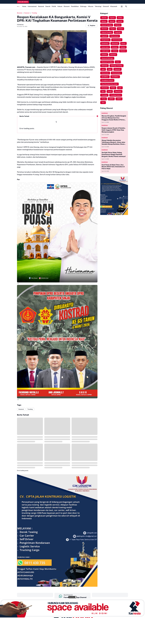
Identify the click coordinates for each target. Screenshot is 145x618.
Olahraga (83, 6)
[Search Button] (126, 6)
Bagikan (91, 25)
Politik (54, 6)
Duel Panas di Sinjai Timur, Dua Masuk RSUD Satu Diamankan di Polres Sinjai (113, 167)
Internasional (32, 6)
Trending (30, 409)
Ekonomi (67, 6)
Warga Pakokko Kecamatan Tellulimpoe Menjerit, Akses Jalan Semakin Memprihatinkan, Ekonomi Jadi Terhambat (114, 142)
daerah (105, 113)
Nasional (41, 6)
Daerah (47, 6)
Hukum (59, 6)
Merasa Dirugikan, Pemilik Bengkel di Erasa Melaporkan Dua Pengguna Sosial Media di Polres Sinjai (114, 118)
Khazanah (113, 6)
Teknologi (98, 6)
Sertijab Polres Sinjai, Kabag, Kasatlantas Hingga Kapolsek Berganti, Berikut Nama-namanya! (114, 154)
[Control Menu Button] (122, 6)
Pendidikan (75, 6)
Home (24, 6)
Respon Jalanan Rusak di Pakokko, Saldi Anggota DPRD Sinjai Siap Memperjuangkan (113, 130)
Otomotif (106, 6)
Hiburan (90, 6)
